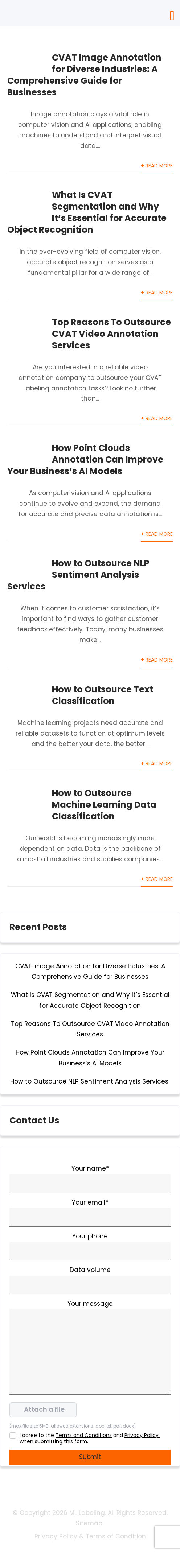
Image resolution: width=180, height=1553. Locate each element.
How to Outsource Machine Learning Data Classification (104, 804)
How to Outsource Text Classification (102, 695)
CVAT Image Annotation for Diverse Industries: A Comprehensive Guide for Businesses (84, 74)
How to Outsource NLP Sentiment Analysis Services (78, 574)
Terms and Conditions (84, 1435)
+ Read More (157, 165)
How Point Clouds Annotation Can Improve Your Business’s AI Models (85, 459)
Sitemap (90, 1523)
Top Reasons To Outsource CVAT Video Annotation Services (111, 333)
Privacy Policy (55, 1536)
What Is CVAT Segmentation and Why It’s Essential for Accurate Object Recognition (87, 212)
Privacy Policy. (142, 1435)
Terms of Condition (116, 1536)
